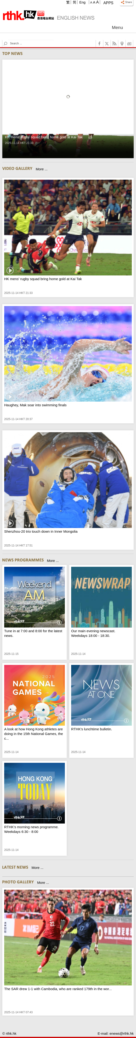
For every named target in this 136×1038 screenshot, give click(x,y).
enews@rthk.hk (121, 1033)
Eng (82, 2)
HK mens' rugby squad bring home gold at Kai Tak (43, 279)
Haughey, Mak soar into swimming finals (35, 405)
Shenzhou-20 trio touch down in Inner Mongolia (40, 531)
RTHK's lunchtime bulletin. (91, 729)
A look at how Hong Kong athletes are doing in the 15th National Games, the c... (33, 733)
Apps (108, 3)
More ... (42, 169)
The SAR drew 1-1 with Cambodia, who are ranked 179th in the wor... (58, 989)
